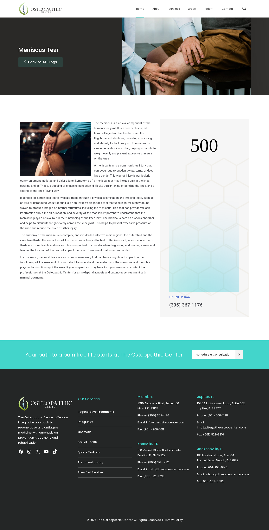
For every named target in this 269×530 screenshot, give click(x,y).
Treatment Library (90, 462)
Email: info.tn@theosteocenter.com (163, 469)
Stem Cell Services (91, 472)
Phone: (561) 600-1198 (212, 415)
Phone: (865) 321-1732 (153, 462)
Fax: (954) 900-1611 (151, 429)
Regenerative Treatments (96, 412)
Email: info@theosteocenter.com (161, 422)
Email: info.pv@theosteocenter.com (223, 474)
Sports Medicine (89, 452)
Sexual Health (87, 442)
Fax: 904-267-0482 (210, 481)
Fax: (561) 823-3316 (210, 434)
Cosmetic (84, 432)
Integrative (85, 422)
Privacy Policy (173, 520)
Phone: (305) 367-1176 (153, 415)
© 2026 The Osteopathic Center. (110, 520)
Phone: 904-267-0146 (212, 467)
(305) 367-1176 (185, 305)
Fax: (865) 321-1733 (151, 476)
